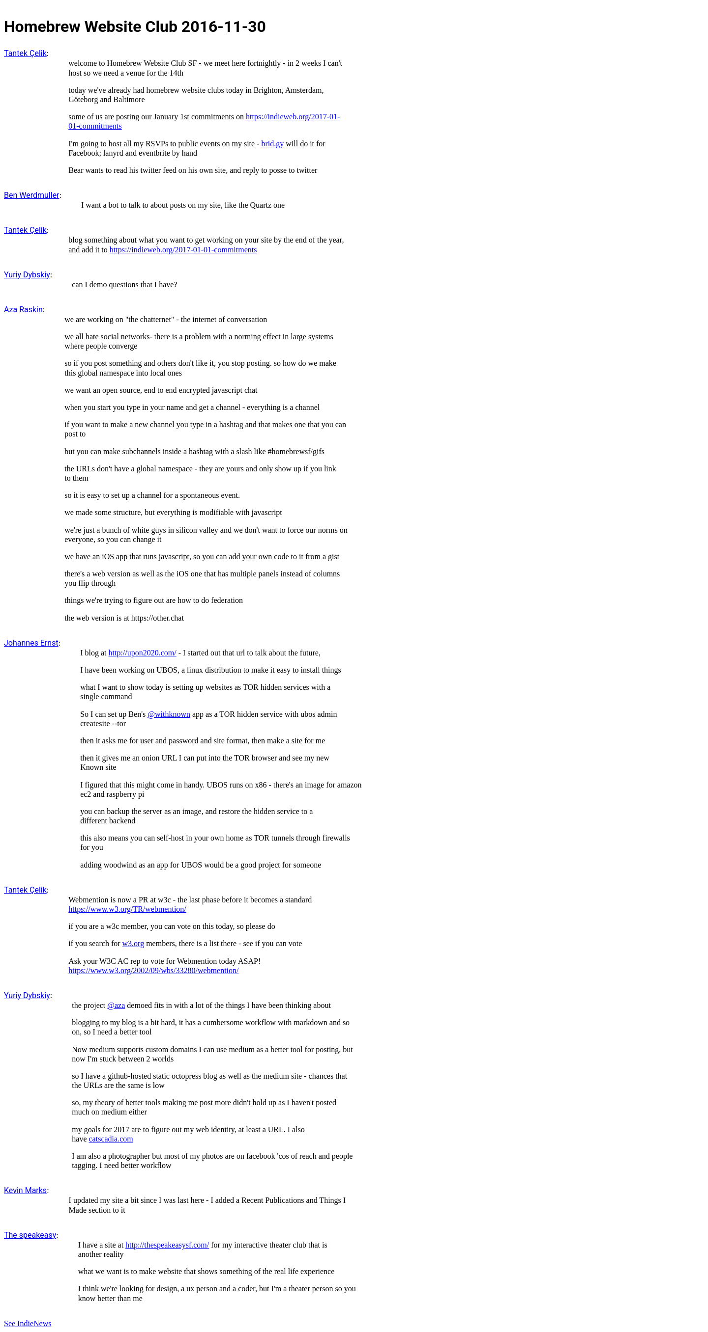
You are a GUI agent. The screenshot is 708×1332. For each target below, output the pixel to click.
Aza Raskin (23, 309)
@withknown (169, 714)
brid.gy (272, 143)
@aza (116, 1005)
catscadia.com (111, 1139)
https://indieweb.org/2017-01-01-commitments (183, 249)
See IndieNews (27, 1323)
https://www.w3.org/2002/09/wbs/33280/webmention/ (153, 970)
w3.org (133, 943)
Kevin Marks (25, 1190)
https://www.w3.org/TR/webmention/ (127, 909)
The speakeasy (30, 1235)
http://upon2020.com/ (142, 653)
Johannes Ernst (31, 643)
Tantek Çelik (25, 53)
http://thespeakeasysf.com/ (167, 1245)
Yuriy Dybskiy (27, 274)
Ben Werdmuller (31, 195)
